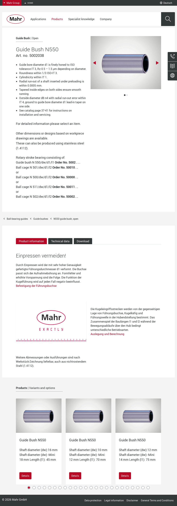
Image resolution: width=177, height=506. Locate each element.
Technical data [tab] (60, 241)
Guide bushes (40, 218)
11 (81, 488)
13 (91, 488)
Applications (38, 19)
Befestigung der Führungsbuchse (36, 286)
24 (148, 488)
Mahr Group (13, 3)
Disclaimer (132, 500)
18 (117, 488)
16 (107, 488)
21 (133, 488)
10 (75, 488)
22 (138, 488)
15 (101, 488)
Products (57, 19)
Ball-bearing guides (17, 218)
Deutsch (166, 3)
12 (86, 488)
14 (96, 488)
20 (127, 488)
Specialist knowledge (81, 19)
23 (143, 488)
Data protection (93, 500)
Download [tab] (83, 241)
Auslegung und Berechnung (107, 334)
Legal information (114, 500)
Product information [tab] (31, 241)
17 (112, 488)
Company (106, 19)
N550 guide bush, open (66, 218)
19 (122, 488)
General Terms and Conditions (157, 500)
